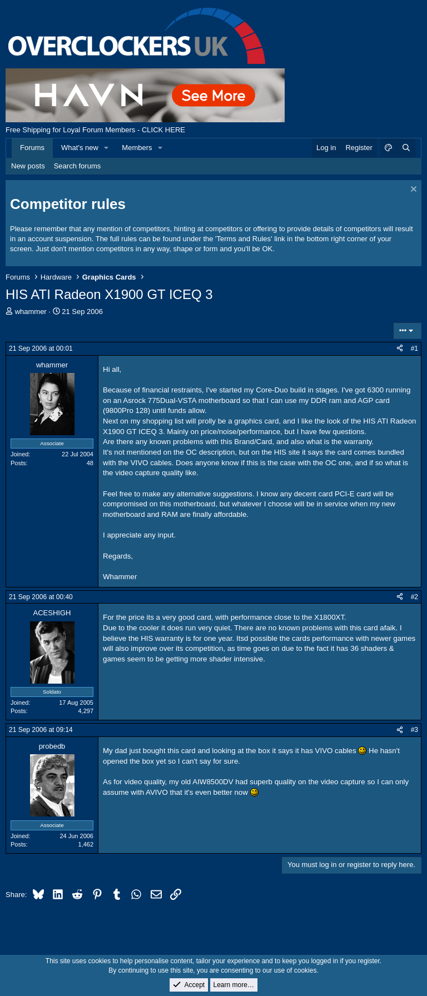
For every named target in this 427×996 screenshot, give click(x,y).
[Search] (405, 147)
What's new (79, 147)
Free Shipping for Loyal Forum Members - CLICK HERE (95, 130)
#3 (414, 730)
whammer (31, 311)
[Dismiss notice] (412, 190)
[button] (107, 147)
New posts (28, 166)
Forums (32, 147)
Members (137, 147)
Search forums (77, 166)
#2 (414, 597)
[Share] (400, 348)
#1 (414, 348)
